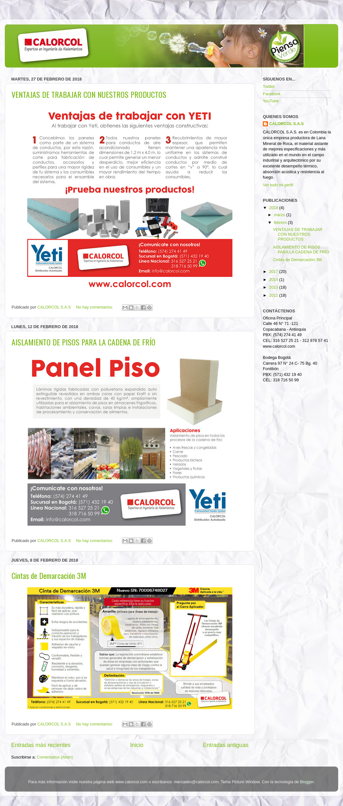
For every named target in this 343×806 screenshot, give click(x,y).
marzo (280, 215)
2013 (274, 287)
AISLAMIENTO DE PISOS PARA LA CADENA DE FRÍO (83, 342)
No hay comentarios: (95, 307)
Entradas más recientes (41, 745)
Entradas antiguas (225, 745)
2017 (274, 271)
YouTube (271, 101)
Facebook (271, 94)
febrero (281, 222)
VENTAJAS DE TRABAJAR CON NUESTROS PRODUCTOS (89, 94)
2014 (274, 279)
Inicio (136, 745)
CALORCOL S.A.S (55, 307)
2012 (274, 295)
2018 (274, 208)
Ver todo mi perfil (278, 185)
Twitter (269, 86)
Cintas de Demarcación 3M (49, 575)
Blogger (307, 782)
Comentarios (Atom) (55, 757)
